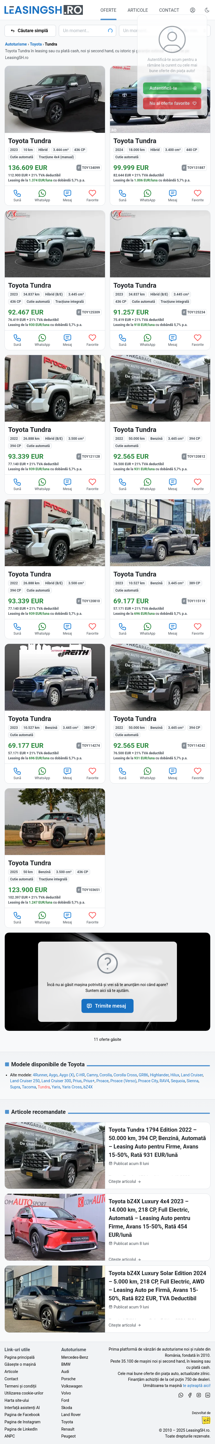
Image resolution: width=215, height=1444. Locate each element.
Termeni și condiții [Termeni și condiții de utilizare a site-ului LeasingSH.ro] (20, 1386)
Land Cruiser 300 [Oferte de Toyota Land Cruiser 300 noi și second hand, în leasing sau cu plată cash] (56, 1081)
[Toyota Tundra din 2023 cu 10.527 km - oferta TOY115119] (160, 559)
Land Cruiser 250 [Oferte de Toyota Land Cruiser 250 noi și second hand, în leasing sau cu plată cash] (25, 1081)
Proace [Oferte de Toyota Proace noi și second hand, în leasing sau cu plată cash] (102, 1081)
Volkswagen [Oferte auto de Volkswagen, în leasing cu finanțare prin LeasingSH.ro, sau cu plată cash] (71, 1386)
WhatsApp (42, 195)
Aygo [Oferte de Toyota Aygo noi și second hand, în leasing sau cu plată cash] (53, 1075)
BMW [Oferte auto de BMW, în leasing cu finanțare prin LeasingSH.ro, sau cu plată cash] (66, 1364)
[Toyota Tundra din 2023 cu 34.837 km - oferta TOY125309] (55, 270)
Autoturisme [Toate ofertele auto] (16, 44)
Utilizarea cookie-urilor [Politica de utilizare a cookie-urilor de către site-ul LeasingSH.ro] (23, 1393)
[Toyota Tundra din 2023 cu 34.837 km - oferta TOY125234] (160, 270)
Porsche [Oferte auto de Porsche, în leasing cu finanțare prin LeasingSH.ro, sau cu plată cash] (68, 1379)
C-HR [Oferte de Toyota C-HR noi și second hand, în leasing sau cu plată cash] (80, 1075)
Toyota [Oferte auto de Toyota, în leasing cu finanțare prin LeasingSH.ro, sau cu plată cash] (67, 1422)
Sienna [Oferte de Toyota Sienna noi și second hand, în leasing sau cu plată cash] (192, 1081)
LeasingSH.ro (197, 1430)
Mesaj (67, 195)
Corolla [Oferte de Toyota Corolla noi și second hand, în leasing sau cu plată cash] (105, 1075)
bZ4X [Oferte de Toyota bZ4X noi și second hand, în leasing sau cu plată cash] (88, 1087)
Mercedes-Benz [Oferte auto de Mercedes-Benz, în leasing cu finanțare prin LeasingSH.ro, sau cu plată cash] (74, 1357)
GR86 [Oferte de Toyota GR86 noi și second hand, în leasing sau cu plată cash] (143, 1075)
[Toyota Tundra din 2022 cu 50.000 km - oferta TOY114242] (160, 704)
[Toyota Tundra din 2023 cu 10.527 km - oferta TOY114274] (55, 704)
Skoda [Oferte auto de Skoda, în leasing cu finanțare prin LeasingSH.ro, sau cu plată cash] (66, 1407)
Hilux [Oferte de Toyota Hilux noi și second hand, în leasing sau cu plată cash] (174, 1075)
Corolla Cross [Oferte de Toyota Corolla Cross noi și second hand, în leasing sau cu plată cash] (125, 1075)
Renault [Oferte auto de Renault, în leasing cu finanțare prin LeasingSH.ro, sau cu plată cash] (67, 1429)
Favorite (93, 195)
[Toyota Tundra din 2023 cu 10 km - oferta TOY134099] (55, 126)
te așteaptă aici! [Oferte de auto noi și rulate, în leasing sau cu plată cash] (197, 1385)
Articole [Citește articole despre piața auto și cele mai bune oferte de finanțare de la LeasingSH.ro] (11, 1371)
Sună (17, 195)
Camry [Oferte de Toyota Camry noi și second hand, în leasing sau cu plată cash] (92, 1075)
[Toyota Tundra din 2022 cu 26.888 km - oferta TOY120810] (55, 559)
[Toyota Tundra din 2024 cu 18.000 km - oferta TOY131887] (160, 126)
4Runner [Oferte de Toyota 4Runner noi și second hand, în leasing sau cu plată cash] (40, 1075)
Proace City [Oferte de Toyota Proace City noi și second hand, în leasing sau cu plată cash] (148, 1081)
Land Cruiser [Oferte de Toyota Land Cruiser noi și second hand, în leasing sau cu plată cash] (192, 1075)
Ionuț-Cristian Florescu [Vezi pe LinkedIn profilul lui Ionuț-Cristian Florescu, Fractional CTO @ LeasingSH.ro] (206, 1420)
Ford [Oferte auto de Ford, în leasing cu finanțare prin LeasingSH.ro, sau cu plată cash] (65, 1400)
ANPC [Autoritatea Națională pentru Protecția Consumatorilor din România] (9, 1436)
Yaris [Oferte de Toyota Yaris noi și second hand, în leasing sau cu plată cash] (56, 1087)
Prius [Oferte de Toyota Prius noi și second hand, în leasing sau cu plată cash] (77, 1081)
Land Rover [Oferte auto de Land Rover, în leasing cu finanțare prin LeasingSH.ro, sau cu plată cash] (71, 1414)
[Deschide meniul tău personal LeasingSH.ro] (192, 10)
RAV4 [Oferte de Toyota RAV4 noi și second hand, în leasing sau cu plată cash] (164, 1081)
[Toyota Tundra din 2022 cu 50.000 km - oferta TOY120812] (160, 415)
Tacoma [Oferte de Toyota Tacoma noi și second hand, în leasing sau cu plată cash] (29, 1087)
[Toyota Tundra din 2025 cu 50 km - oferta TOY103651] (55, 848)
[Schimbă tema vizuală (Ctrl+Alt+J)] (207, 10)
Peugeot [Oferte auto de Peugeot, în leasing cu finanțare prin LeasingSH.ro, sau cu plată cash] (68, 1436)
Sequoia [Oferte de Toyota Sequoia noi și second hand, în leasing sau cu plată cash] (178, 1081)
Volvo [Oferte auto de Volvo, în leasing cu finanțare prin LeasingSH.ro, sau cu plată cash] (66, 1393)
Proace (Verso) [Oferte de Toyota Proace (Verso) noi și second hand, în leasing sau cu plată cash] (123, 1081)
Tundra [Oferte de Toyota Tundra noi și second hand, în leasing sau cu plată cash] (44, 1087)
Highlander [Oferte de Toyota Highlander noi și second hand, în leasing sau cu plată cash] (159, 1075)
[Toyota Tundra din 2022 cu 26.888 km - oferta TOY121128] (55, 415)
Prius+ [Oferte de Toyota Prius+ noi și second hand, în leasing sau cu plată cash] (89, 1081)
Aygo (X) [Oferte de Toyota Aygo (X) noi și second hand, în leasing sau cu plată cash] (66, 1075)
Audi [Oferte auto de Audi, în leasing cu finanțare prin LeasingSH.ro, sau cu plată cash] (65, 1371)
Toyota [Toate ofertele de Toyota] (36, 44)
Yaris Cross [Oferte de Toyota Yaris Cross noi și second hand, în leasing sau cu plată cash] (72, 1087)
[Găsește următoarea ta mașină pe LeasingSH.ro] (43, 10)
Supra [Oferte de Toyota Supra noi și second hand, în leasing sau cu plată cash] (15, 1087)
